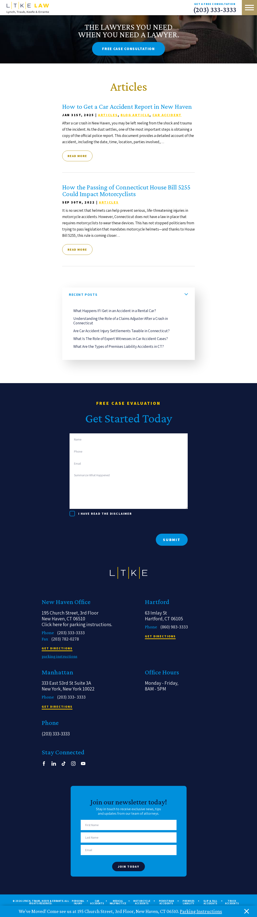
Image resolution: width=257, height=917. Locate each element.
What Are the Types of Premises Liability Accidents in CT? (118, 346)
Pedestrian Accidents (166, 902)
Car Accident (167, 115)
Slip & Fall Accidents (211, 902)
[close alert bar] (246, 911)
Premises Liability (188, 902)
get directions (57, 648)
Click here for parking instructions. (77, 624)
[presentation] (103, 525)
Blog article (135, 115)
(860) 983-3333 (174, 627)
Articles (108, 115)
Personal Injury (78, 902)
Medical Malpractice (118, 902)
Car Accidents (97, 902)
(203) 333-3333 (214, 9)
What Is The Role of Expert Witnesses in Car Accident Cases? (120, 338)
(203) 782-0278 (65, 639)
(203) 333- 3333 (71, 697)
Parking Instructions (201, 911)
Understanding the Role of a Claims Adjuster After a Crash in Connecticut (120, 320)
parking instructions (59, 656)
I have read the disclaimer (105, 513)
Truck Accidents (232, 902)
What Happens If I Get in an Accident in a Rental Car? (114, 310)
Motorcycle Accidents (141, 902)
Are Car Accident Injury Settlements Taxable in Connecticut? (121, 331)
